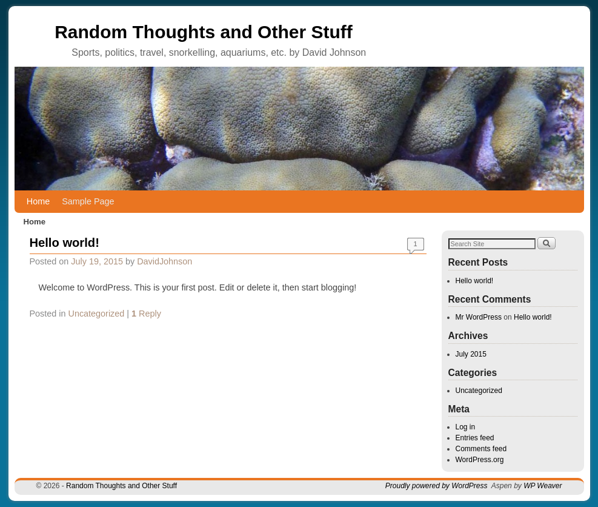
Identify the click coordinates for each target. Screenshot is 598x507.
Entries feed (475, 438)
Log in (466, 427)
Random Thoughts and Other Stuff (204, 32)
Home (38, 201)
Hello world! (64, 242)
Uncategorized (96, 313)
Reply (146, 313)
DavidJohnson (164, 261)
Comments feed (481, 449)
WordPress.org (480, 459)
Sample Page (88, 201)
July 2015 (471, 354)
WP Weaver (542, 486)
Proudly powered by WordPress (436, 486)
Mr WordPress (479, 317)
